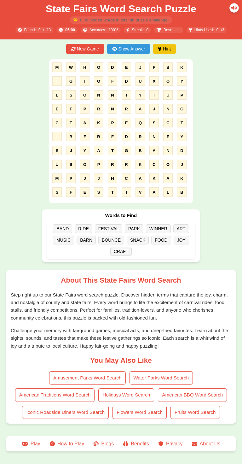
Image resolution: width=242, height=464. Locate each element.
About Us (206, 443)
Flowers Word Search (140, 412)
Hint (164, 48)
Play (31, 443)
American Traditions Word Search (55, 394)
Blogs (104, 443)
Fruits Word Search (195, 412)
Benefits (136, 443)
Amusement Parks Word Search (87, 377)
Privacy (170, 443)
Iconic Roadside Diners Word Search (65, 412)
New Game (85, 48)
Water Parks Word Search (161, 377)
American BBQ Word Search (192, 394)
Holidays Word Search (126, 394)
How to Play (67, 443)
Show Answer (128, 48)
